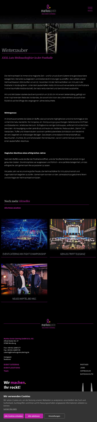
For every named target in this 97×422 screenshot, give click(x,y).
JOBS (82, 367)
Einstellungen (54, 416)
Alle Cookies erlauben (14, 416)
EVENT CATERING (11, 364)
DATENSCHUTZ (86, 374)
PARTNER (84, 364)
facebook (7, 359)
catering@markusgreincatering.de (16, 352)
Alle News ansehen (12, 207)
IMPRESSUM (85, 371)
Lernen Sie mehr (10, 409)
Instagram (7, 357)
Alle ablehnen (34, 416)
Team (6, 371)
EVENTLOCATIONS (12, 367)
